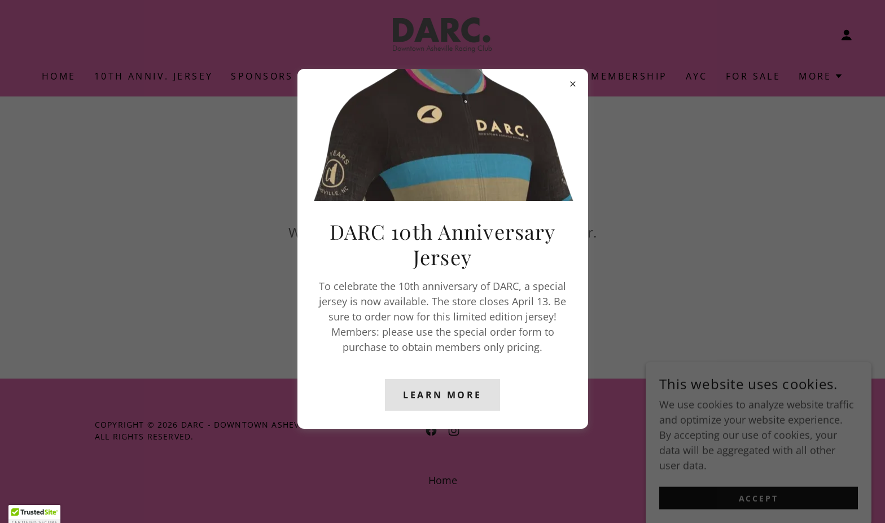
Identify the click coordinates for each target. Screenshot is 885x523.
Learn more (442, 395)
